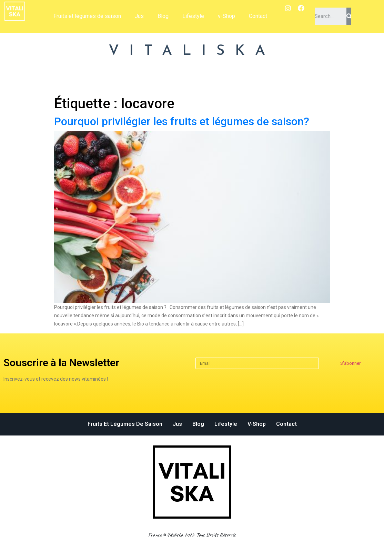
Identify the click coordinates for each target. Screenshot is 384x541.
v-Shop (226, 16)
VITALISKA (192, 51)
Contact (258, 16)
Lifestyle (193, 16)
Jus (139, 16)
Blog (163, 16)
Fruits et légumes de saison (87, 16)
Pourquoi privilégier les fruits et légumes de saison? (181, 121)
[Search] (348, 16)
